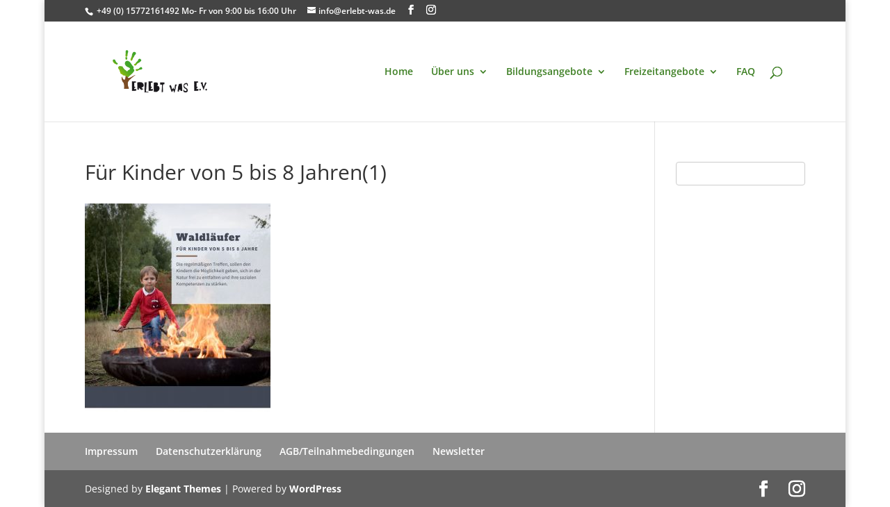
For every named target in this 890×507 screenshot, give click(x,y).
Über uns (452, 72)
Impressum (111, 451)
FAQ (745, 72)
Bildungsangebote (549, 72)
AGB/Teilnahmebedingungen (347, 451)
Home (399, 72)
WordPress (315, 488)
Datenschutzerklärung (208, 451)
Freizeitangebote (664, 72)
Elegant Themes (183, 488)
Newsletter (458, 451)
